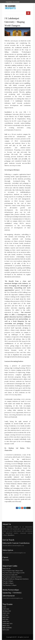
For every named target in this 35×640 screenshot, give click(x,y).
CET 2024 (5, 619)
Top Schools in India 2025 (10, 575)
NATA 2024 (6, 630)
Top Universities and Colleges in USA (13, 573)
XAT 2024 (5, 615)
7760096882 (17, 593)
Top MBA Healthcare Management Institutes (16, 579)
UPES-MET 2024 (7, 623)
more (28, 508)
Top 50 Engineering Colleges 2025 (13, 570)
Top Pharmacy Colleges (9, 585)
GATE (4, 607)
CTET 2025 (6, 609)
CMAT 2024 (6, 613)
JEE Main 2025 (7, 611)
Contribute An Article (12, 2)
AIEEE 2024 (6, 621)
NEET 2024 (6, 617)
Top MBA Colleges (8, 583)
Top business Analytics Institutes (12, 577)
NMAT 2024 (6, 625)
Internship (6, 560)
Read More (11, 535)
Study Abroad (6, 568)
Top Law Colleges (8, 581)
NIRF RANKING (7, 628)
